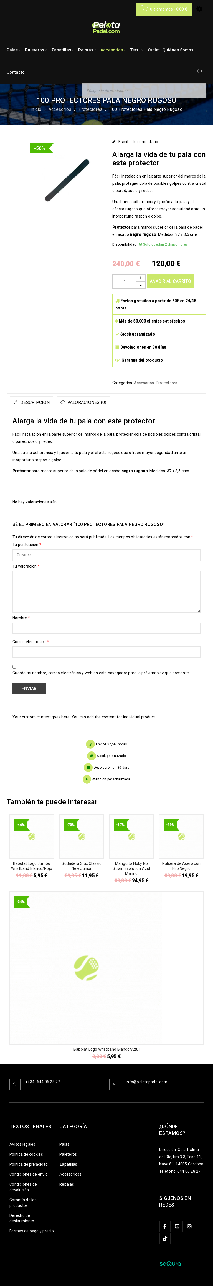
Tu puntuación (26, 544)
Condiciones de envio (28, 1174)
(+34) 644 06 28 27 (43, 1082)
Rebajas (66, 1184)
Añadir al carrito (170, 281)
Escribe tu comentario (138, 141)
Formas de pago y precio (31, 1231)
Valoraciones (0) (102, 402)
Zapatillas (68, 1164)
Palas (64, 1144)
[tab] (36, 402)
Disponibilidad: (125, 244)
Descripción (39, 402)
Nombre (21, 618)
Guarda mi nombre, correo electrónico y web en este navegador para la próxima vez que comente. (101, 673)
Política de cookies (26, 1154)
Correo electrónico (30, 642)
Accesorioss (70, 1174)
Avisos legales (22, 1144)
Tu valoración (26, 566)
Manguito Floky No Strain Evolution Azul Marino (131, 868)
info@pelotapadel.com (146, 1082)
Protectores (90, 109)
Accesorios (60, 109)
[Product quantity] (129, 281)
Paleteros (68, 1154)
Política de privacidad (28, 1164)
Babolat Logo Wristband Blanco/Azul (106, 1049)
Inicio (36, 109)
